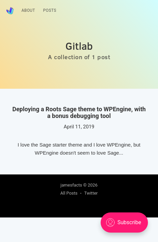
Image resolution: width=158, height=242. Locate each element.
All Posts (68, 193)
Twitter (91, 193)
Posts (49, 10)
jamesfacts (71, 185)
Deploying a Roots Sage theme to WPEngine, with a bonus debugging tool (79, 113)
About (28, 10)
